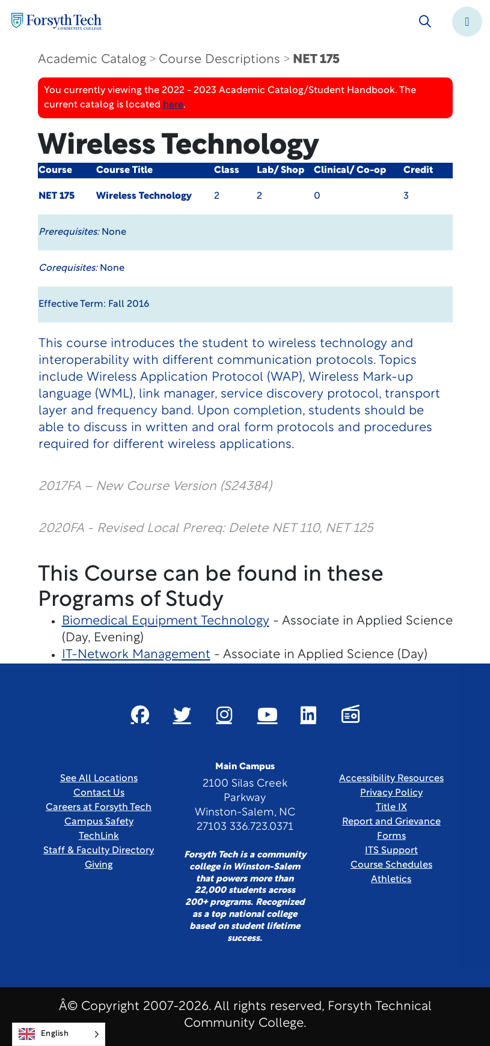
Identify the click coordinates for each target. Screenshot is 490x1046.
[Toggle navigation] (467, 22)
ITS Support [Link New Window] (391, 851)
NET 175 (316, 59)
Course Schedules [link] (391, 865)
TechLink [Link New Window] (99, 836)
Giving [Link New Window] (99, 865)
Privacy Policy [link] (391, 793)
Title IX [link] (391, 807)
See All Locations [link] (99, 779)
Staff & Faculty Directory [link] (98, 851)
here (173, 105)
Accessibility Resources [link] (391, 779)
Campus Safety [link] (98, 822)
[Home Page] (56, 21)
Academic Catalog (92, 59)
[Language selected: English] (58, 1034)
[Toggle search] (425, 22)
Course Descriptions (219, 59)
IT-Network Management (136, 654)
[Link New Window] (140, 715)
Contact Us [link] (98, 793)
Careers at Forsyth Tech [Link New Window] (99, 807)
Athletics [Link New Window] (391, 879)
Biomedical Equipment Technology (165, 621)
